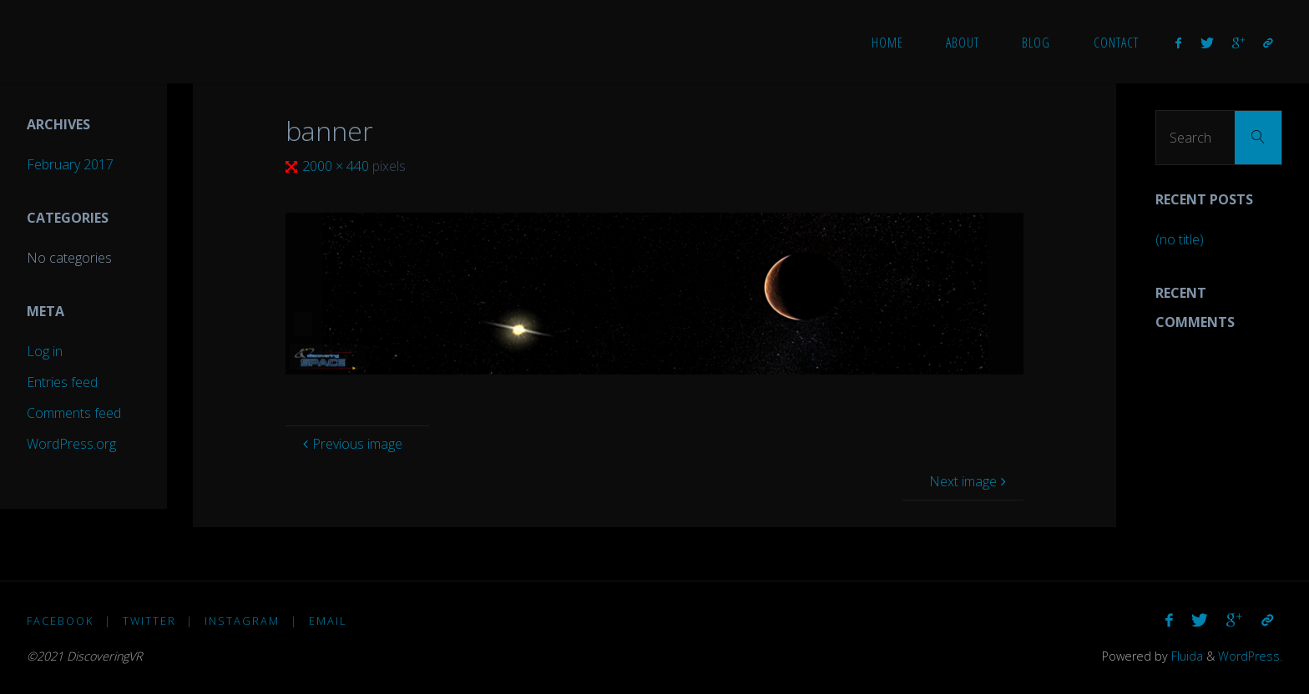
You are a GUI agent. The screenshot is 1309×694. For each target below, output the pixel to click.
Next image (969, 481)
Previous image (350, 444)
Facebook (60, 620)
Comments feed (74, 413)
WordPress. (1250, 656)
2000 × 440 (337, 166)
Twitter (149, 620)
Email (328, 620)
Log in (45, 351)
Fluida (1185, 656)
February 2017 (70, 164)
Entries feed (62, 382)
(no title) (1179, 239)
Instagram (242, 620)
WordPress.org (71, 444)
